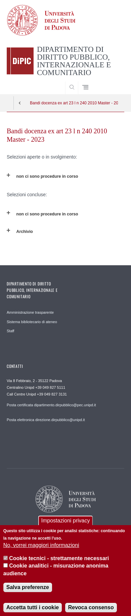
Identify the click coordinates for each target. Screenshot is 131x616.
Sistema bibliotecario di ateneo (32, 322)
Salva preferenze (27, 592)
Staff (10, 331)
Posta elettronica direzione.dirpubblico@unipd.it (46, 420)
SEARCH (112, 81)
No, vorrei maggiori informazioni (41, 550)
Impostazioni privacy (65, 525)
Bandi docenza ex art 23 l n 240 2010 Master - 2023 (74, 103)
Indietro (20, 103)
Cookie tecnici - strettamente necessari (59, 563)
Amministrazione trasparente (30, 312)
